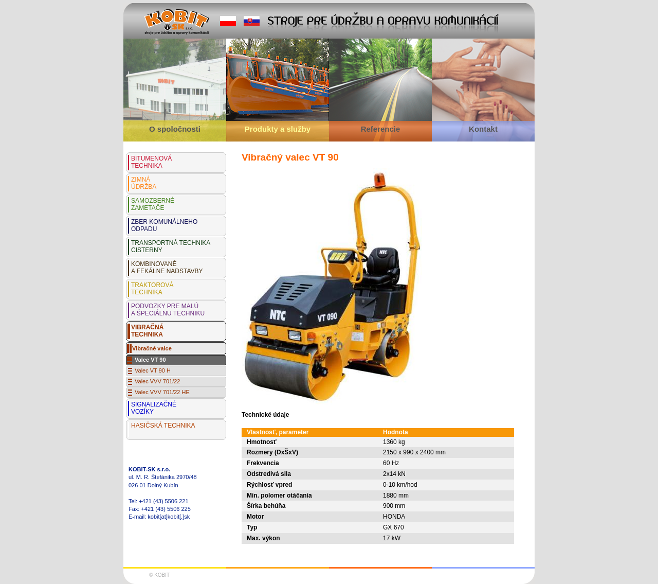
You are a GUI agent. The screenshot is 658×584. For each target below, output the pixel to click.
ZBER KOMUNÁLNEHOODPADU (164, 225)
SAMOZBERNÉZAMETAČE (152, 204)
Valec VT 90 (150, 360)
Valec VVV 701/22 (157, 381)
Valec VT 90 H (153, 370)
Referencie (380, 129)
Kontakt (483, 129)
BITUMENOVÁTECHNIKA (151, 162)
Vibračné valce (152, 348)
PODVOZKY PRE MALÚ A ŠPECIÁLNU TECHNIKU (168, 310)
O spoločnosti (174, 129)
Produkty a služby (277, 129)
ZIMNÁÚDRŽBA (143, 183)
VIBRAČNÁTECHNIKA (147, 331)
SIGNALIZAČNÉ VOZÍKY (153, 408)
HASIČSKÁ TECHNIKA (163, 425)
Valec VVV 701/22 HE (162, 392)
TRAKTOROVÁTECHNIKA (152, 288)
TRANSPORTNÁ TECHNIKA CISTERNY (170, 246)
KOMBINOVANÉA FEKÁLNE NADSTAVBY (167, 267)
